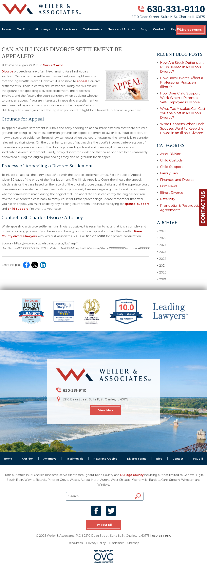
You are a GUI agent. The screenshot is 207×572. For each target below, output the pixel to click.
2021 (161, 265)
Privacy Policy (96, 543)
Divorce (7, 71)
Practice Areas (66, 29)
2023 (161, 251)
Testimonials (92, 29)
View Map (105, 410)
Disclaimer (116, 543)
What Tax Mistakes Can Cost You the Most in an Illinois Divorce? (182, 113)
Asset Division (170, 154)
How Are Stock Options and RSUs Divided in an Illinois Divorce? (182, 67)
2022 (161, 258)
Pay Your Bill (103, 525)
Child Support (171, 167)
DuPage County (132, 475)
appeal (82, 81)
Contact (159, 29)
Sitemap (133, 543)
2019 (161, 279)
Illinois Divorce (53, 65)
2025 (161, 238)
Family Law (169, 173)
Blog (143, 29)
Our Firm (23, 29)
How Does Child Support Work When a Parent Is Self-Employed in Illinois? (180, 97)
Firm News (168, 186)
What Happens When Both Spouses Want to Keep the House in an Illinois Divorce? (182, 128)
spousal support (137, 204)
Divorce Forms (191, 29)
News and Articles (121, 29)
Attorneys (42, 29)
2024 (161, 245)
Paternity (167, 199)
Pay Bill (176, 29)
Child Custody (171, 160)
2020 (162, 272)
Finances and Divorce (177, 180)
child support (18, 209)
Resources (75, 543)
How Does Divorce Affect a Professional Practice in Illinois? (181, 82)
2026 (161, 231)
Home (6, 29)
